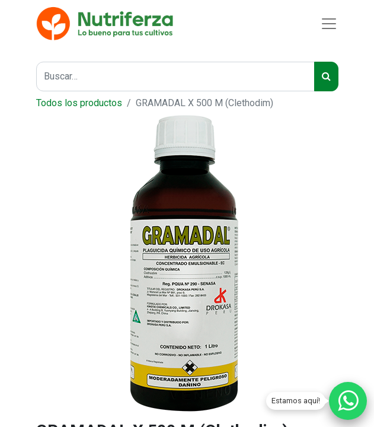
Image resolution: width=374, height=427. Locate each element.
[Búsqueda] (326, 76)
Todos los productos (79, 103)
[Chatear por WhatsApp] (348, 401)
